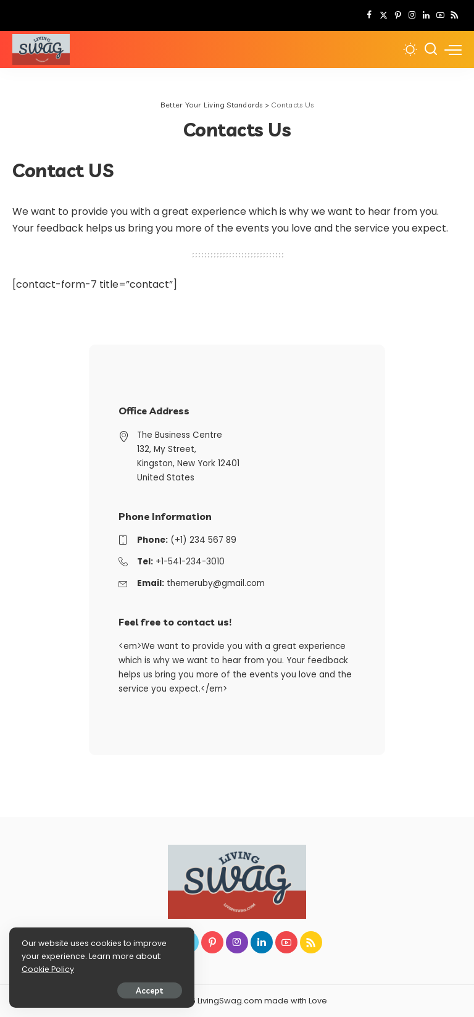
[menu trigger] (453, 49)
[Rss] (454, 15)
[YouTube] (440, 15)
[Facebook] (369, 15)
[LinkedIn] (426, 15)
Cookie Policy (48, 969)
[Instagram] (412, 15)
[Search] (430, 49)
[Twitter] (383, 15)
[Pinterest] (398, 15)
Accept (150, 990)
